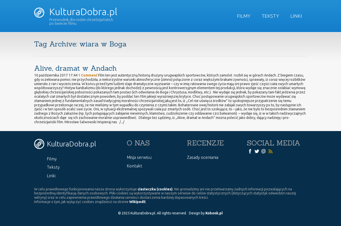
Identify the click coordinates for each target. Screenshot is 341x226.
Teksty (270, 16)
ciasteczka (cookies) (155, 189)
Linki (296, 16)
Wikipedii (137, 202)
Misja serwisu (139, 157)
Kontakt (134, 165)
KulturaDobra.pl (75, 11)
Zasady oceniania (202, 157)
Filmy (243, 16)
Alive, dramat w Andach (75, 68)
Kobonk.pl (214, 213)
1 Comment (87, 75)
